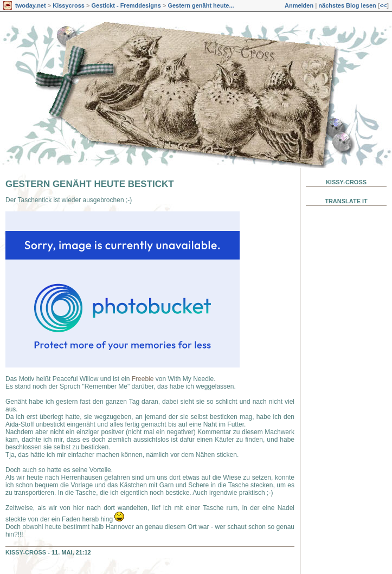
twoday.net (30, 5)
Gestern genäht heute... (201, 5)
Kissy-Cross (25, 552)
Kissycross (69, 5)
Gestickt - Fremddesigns (125, 5)
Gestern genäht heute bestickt (89, 184)
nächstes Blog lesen (347, 5)
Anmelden (299, 5)
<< (383, 5)
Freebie (144, 379)
